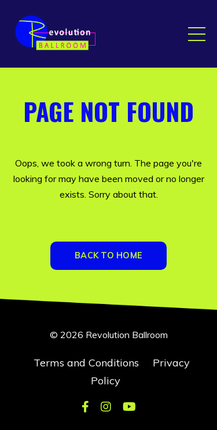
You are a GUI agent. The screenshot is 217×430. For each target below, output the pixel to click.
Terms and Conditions (86, 362)
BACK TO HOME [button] (108, 255)
